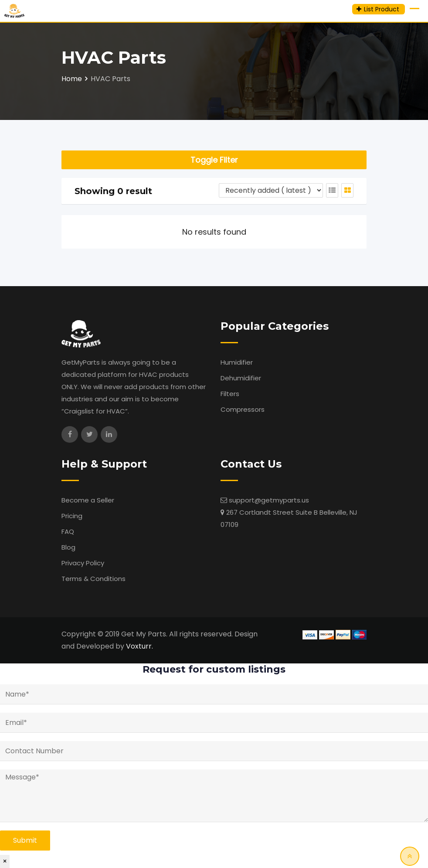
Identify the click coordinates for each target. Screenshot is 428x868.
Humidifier (237, 362)
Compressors (243, 409)
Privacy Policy (82, 562)
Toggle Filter (214, 159)
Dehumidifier (241, 378)
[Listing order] (271, 190)
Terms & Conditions (93, 578)
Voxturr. (139, 646)
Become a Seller (87, 500)
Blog (68, 547)
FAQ (67, 531)
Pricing (71, 515)
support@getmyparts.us (269, 500)
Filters (230, 393)
